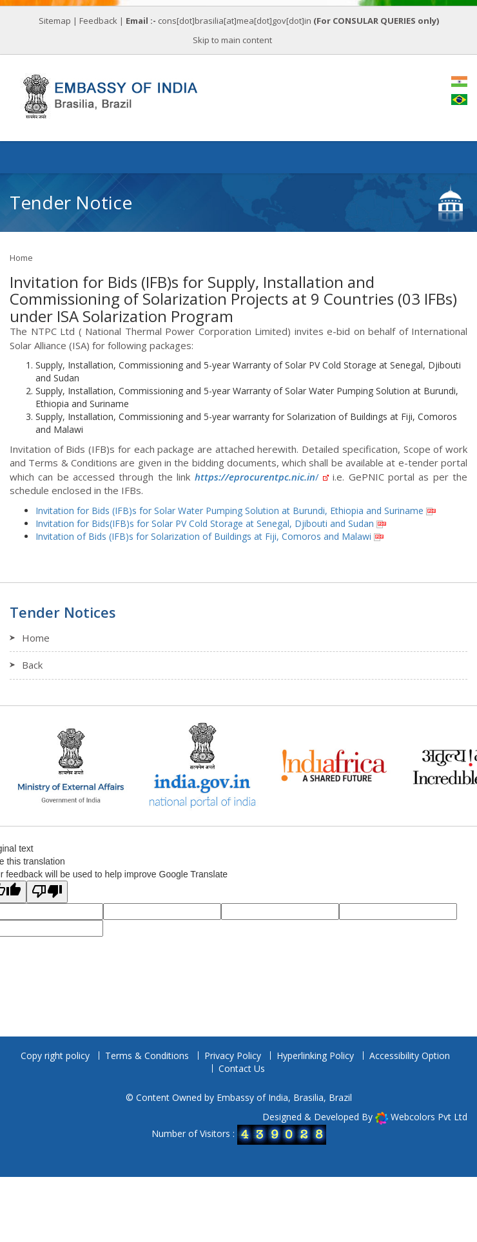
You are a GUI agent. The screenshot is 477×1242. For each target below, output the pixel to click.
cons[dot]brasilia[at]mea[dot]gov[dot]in (235, 20)
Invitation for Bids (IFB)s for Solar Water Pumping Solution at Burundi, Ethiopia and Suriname (229, 510)
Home (21, 257)
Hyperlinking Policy (315, 1055)
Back (32, 664)
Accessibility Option (409, 1055)
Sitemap (55, 20)
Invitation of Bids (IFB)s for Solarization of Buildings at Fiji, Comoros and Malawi (203, 536)
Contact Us (242, 1068)
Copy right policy (55, 1055)
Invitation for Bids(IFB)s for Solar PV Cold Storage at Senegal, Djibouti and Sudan (204, 523)
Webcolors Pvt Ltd (429, 1117)
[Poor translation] (47, 892)
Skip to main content (232, 40)
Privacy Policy (232, 1055)
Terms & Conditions (147, 1055)
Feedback (98, 20)
